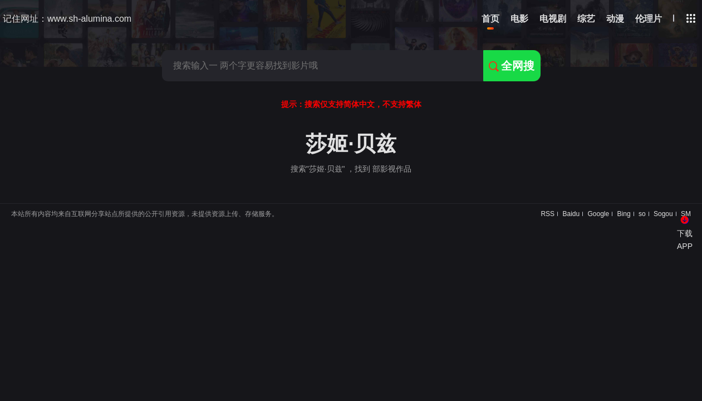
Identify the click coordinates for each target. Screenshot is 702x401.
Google (599, 214)
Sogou (663, 214)
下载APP (685, 239)
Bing (624, 214)
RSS (547, 214)
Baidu (571, 214)
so (642, 214)
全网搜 (512, 66)
